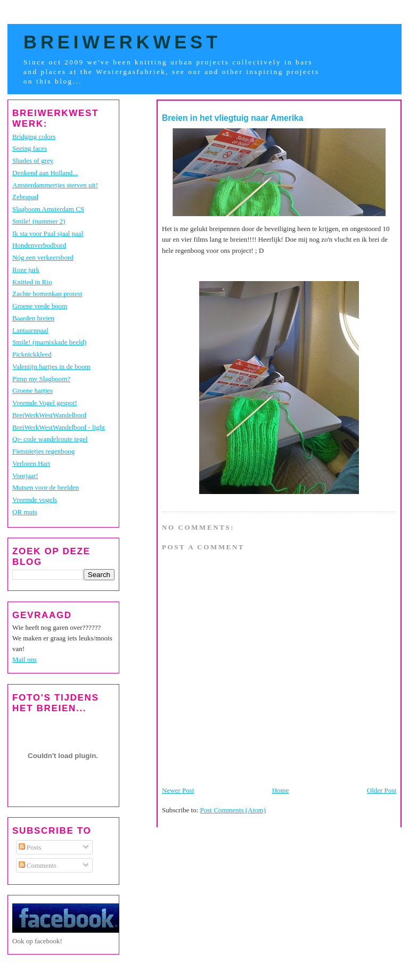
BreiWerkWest (122, 42)
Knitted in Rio (32, 282)
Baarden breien (33, 318)
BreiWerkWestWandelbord (49, 415)
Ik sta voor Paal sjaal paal (47, 233)
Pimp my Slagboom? (41, 379)
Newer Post (178, 790)
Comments (38, 865)
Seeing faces (29, 148)
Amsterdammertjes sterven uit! (55, 185)
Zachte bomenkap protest (47, 294)
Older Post (381, 790)
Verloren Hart (31, 463)
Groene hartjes (32, 390)
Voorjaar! (25, 476)
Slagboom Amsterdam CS (48, 209)
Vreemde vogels (34, 500)
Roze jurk (25, 270)
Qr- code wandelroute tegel (50, 439)
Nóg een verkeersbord (42, 257)
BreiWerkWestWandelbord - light (58, 427)
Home (280, 790)
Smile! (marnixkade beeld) (49, 342)
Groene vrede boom (39, 306)
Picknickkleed (32, 354)
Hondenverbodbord (39, 245)
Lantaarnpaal (30, 330)
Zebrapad (25, 197)
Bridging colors (33, 137)
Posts (30, 847)
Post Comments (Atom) (233, 810)
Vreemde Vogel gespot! (44, 403)
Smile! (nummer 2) (39, 221)
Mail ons (24, 659)
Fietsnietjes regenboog (43, 451)
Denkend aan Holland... (45, 173)
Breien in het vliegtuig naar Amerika (232, 117)
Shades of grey (32, 160)
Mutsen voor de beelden (45, 487)
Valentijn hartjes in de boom (51, 367)
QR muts (24, 512)
